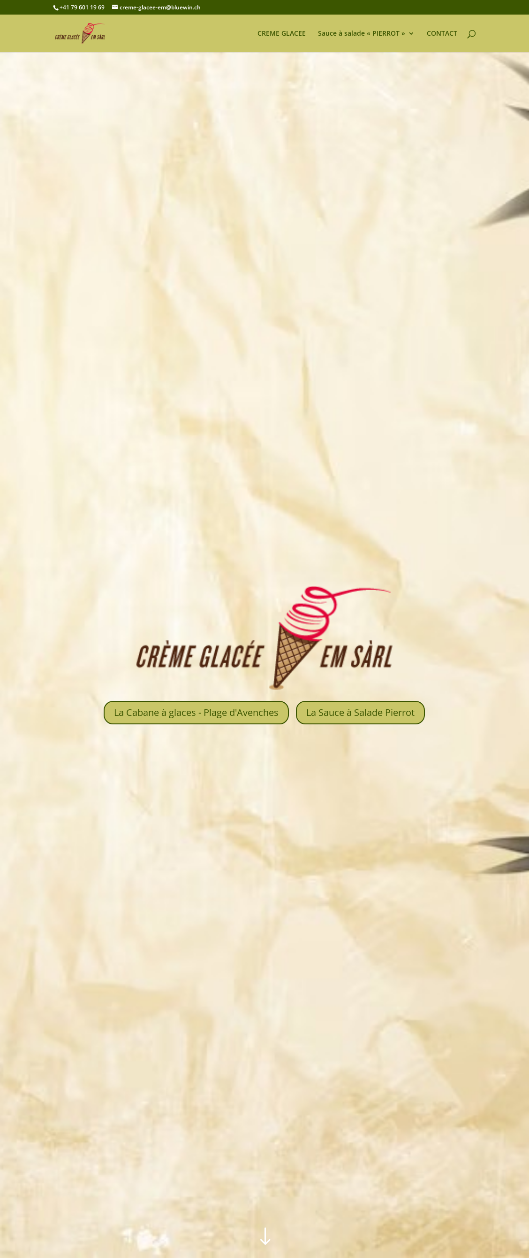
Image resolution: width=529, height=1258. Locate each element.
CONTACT (442, 34)
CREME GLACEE (281, 34)
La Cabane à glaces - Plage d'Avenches (196, 712)
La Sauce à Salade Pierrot (360, 712)
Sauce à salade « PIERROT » (361, 34)
